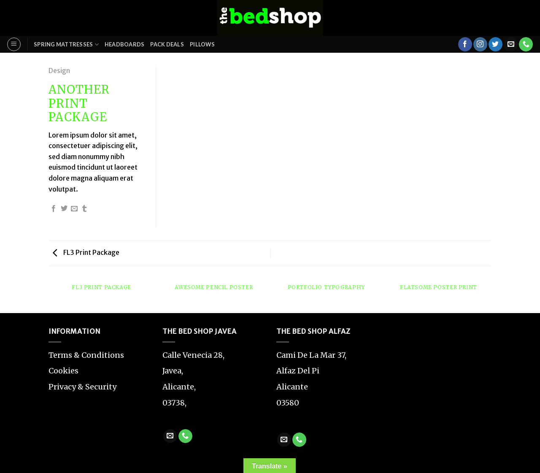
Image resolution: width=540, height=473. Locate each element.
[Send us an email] (511, 44)
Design (59, 70)
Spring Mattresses (66, 45)
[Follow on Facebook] (465, 44)
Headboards (125, 44)
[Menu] (14, 44)
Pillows (202, 44)
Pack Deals (167, 44)
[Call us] (526, 44)
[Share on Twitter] (64, 209)
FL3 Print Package (86, 252)
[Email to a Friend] (74, 209)
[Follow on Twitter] (495, 44)
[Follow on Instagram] (480, 44)
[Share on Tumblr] (84, 209)
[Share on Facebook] (53, 209)
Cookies (63, 371)
